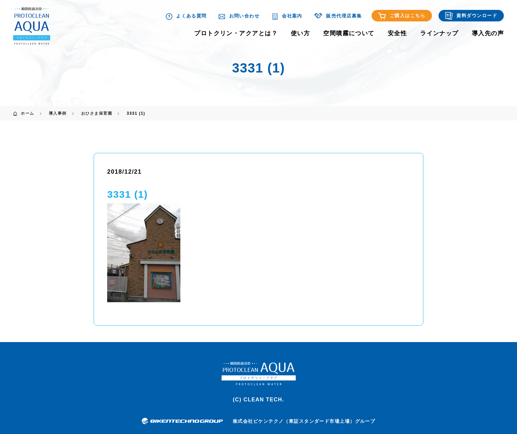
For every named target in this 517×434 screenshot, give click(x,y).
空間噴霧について (349, 33)
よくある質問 (186, 15)
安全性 (397, 33)
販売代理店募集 (338, 15)
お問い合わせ (239, 15)
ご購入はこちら (401, 16)
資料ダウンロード (471, 16)
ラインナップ (439, 33)
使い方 (300, 33)
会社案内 (287, 15)
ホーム (27, 113)
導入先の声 (488, 33)
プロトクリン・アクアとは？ (236, 33)
